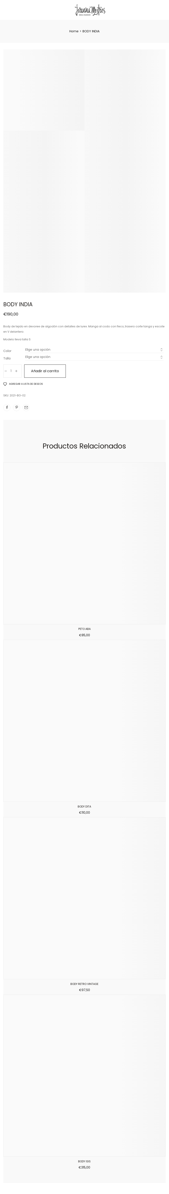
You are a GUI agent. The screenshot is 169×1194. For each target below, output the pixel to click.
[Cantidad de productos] (11, 371)
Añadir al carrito (45, 371)
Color (7, 351)
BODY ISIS (84, 1161)
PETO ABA (84, 629)
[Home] (74, 31)
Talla (7, 358)
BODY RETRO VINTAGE (84, 984)
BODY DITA (84, 806)
